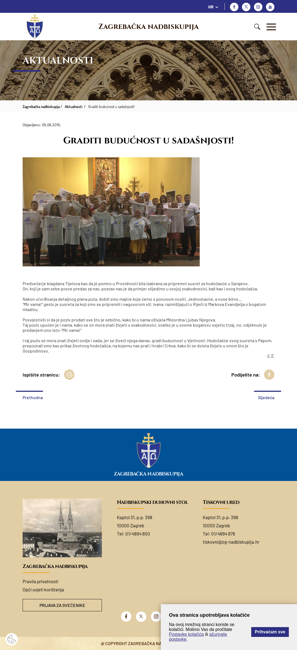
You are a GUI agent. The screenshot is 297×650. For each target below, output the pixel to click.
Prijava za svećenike (62, 605)
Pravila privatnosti (40, 581)
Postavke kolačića (186, 634)
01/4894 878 (223, 533)
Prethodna (33, 397)
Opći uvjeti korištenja (43, 589)
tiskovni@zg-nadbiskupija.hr (231, 541)
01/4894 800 (137, 533)
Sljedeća (266, 397)
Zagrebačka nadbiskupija (148, 27)
